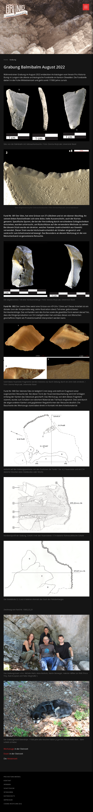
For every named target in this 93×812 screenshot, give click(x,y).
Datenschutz (9, 796)
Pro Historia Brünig (12, 776)
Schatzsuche (9, 788)
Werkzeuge (9, 749)
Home (6, 60)
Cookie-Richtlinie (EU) (13, 803)
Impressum (8, 800)
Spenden (7, 784)
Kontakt (7, 780)
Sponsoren (8, 792)
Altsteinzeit (12, 758)
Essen (6, 753)
